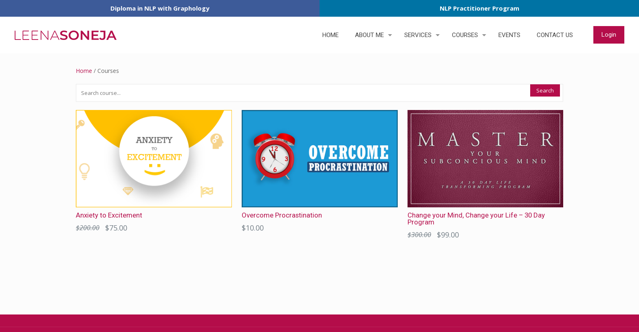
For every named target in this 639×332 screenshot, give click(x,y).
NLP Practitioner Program (479, 8)
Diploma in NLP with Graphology (159, 8)
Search (545, 90)
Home (84, 71)
